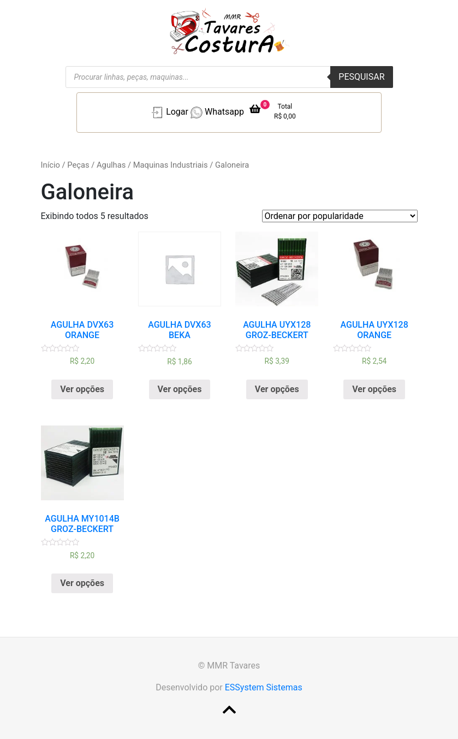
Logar (169, 112)
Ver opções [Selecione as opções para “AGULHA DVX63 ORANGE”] (82, 389)
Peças (78, 165)
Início (50, 165)
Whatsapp (216, 112)
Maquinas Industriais (170, 165)
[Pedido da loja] (340, 216)
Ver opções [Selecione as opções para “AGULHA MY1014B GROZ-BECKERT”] (82, 583)
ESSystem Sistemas (263, 687)
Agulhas (111, 165)
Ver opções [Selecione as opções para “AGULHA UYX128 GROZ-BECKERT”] (277, 389)
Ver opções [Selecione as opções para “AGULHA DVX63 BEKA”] (180, 389)
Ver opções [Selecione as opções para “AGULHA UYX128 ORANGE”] (374, 389)
